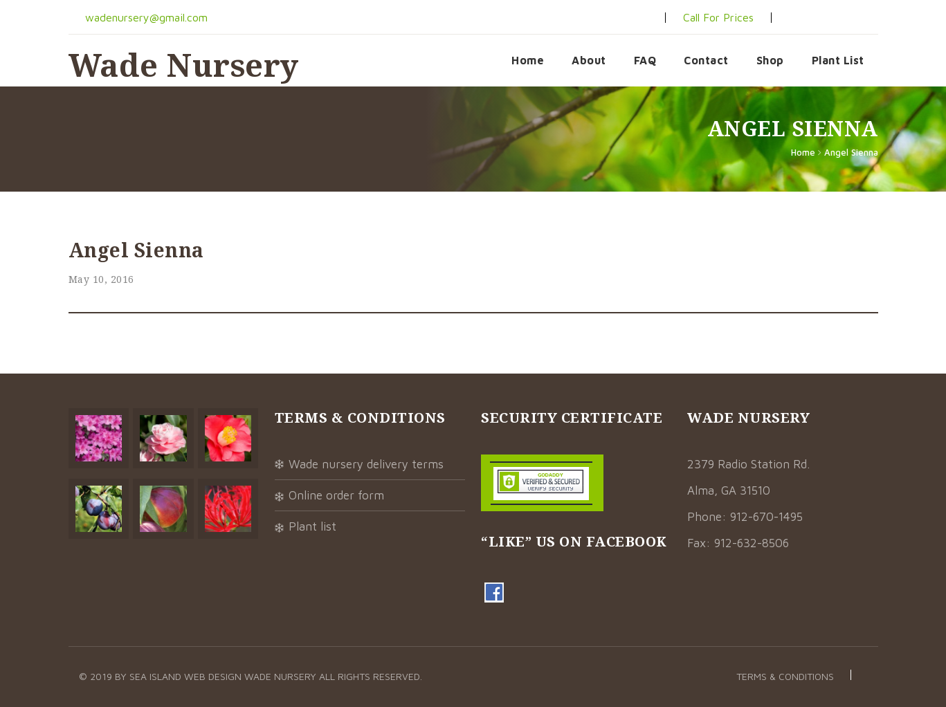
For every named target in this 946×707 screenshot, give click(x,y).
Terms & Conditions (785, 676)
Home (527, 60)
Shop (770, 60)
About (589, 60)
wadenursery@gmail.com (145, 17)
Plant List (838, 60)
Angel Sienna (851, 152)
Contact (706, 60)
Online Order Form (336, 495)
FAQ (645, 60)
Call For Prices (718, 17)
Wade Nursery (184, 65)
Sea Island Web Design (186, 676)
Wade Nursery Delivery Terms (366, 464)
